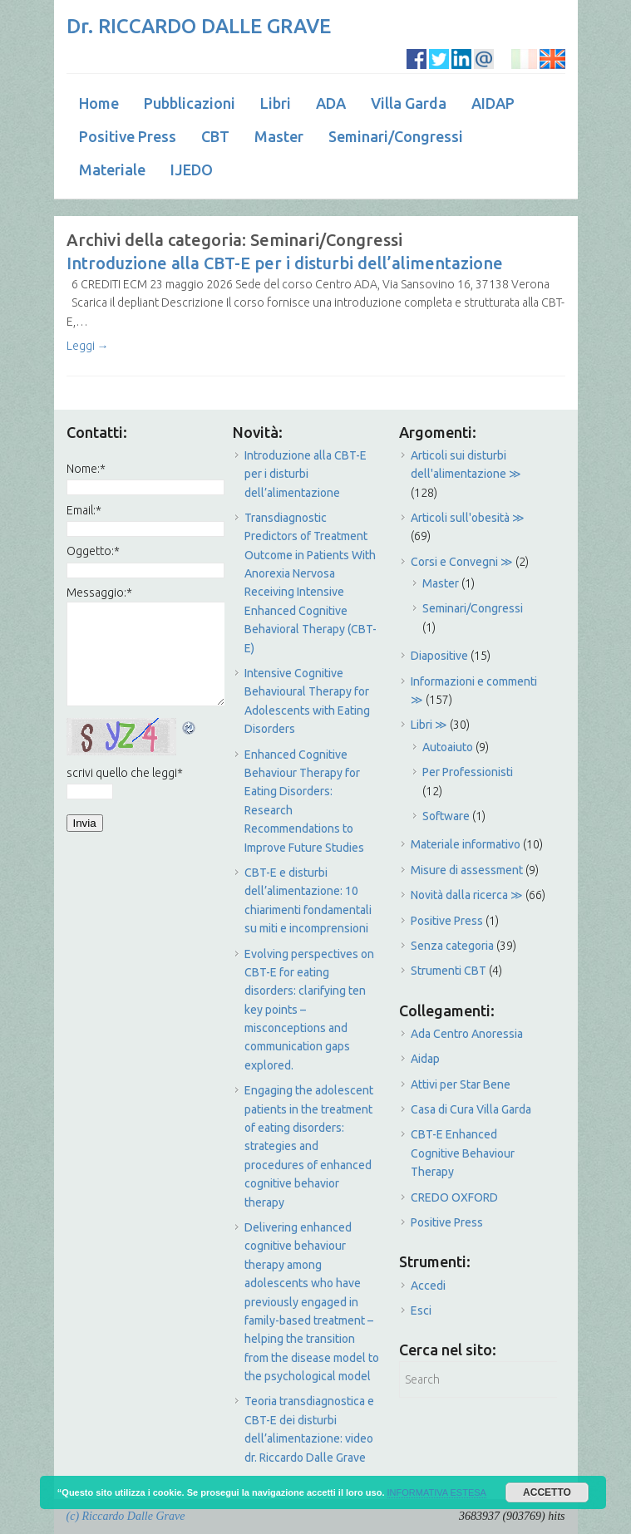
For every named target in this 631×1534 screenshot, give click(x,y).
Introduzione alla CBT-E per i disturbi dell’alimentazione (285, 263)
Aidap (425, 1058)
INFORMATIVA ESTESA (436, 1492)
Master (278, 136)
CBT (215, 136)
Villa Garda (408, 103)
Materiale (112, 169)
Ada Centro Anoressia (467, 1033)
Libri (275, 103)
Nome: (86, 468)
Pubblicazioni (189, 103)
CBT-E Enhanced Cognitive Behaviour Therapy (463, 1153)
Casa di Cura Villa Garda (471, 1109)
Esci (421, 1310)
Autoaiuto (447, 747)
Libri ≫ (429, 724)
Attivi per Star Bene (460, 1084)
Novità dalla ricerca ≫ (467, 895)
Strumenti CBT (448, 970)
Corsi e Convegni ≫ (462, 561)
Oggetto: (93, 551)
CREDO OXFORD (454, 1197)
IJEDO (191, 169)
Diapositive (439, 655)
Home (99, 103)
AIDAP (493, 103)
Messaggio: (99, 592)
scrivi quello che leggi (125, 772)
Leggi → (88, 345)
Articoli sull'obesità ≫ (468, 517)
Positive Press (127, 136)
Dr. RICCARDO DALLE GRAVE (199, 26)
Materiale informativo (465, 844)
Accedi (428, 1285)
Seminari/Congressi (395, 136)
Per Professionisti (467, 772)
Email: (84, 510)
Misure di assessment (467, 870)
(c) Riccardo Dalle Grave (126, 1516)
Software (446, 816)
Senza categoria (452, 945)
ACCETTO (547, 1492)
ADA (331, 103)
